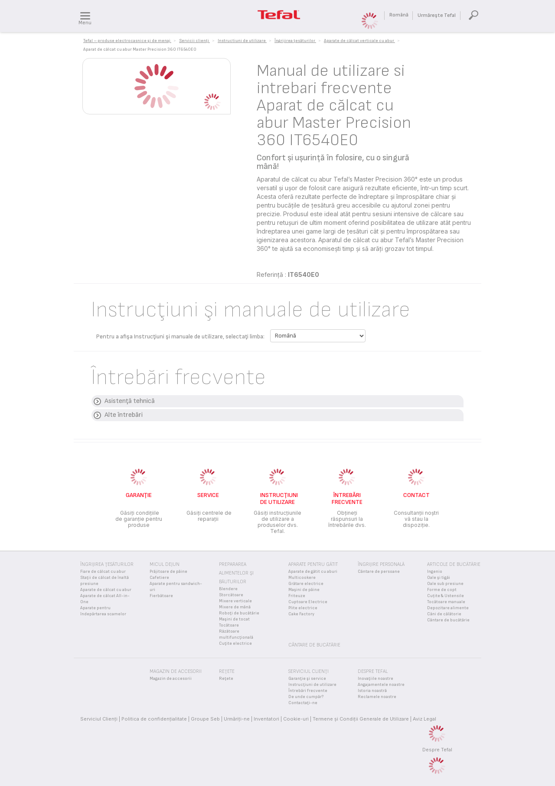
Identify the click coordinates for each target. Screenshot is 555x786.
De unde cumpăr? (305, 696)
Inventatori (266, 719)
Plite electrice (302, 608)
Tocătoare (229, 625)
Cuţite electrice (235, 643)
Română (398, 15)
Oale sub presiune (445, 583)
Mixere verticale (235, 601)
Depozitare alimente (448, 608)
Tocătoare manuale (446, 601)
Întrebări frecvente (307, 690)
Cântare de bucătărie (448, 620)
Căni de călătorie (444, 614)
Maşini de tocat (234, 619)
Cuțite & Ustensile (445, 595)
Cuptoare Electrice (307, 601)
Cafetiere (159, 577)
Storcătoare (231, 595)
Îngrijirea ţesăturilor (107, 564)
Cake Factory (301, 614)
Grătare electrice (305, 583)
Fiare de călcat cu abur (103, 571)
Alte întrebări (123, 415)
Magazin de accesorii (171, 678)
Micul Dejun (165, 564)
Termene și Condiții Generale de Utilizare (361, 719)
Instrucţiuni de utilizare (312, 684)
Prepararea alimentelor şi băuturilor (236, 573)
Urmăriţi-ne (237, 719)
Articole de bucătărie (453, 564)
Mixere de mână (235, 607)
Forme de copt (442, 589)
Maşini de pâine (304, 589)
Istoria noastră (372, 690)
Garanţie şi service (307, 678)
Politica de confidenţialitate (154, 719)
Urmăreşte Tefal (437, 15)
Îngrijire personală (381, 564)
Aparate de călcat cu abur (105, 589)
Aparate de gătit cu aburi (312, 571)
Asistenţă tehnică (129, 401)
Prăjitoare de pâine (168, 571)
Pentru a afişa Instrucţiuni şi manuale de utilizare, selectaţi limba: (180, 336)
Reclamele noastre (377, 696)
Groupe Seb (205, 719)
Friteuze (296, 595)
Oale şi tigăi (438, 577)
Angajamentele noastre (381, 684)
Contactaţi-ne (302, 702)
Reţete (226, 678)
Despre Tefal (437, 750)
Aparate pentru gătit (313, 564)
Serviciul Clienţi (99, 719)
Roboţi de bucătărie (239, 613)
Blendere (228, 588)
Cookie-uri (296, 719)
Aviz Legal (424, 719)
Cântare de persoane (379, 571)
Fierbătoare (161, 595)
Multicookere (302, 577)
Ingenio (434, 571)
